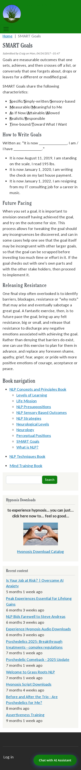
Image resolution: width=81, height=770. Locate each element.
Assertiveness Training (25, 714)
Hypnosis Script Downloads (28, 684)
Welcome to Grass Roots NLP (30, 672)
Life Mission (26, 400)
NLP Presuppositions (33, 406)
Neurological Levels (32, 424)
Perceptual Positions (33, 435)
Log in (8, 757)
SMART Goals (27, 441)
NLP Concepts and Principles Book (38, 389)
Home (8, 36)
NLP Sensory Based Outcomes (41, 412)
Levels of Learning (31, 395)
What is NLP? (27, 447)
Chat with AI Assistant (55, 760)
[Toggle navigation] (6, 29)
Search (49, 480)
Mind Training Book (26, 465)
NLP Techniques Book (27, 456)
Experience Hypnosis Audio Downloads (38, 628)
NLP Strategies (28, 418)
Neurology (25, 429)
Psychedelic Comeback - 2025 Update (37, 659)
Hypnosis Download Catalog (40, 551)
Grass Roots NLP (27, 5)
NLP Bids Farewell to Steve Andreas (35, 616)
